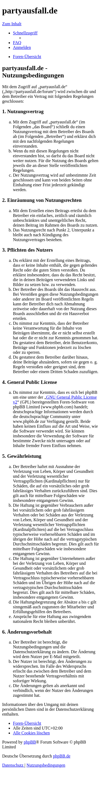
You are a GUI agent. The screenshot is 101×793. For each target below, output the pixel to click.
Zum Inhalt (12, 24)
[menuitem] (17, 42)
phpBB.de (61, 756)
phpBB (30, 742)
